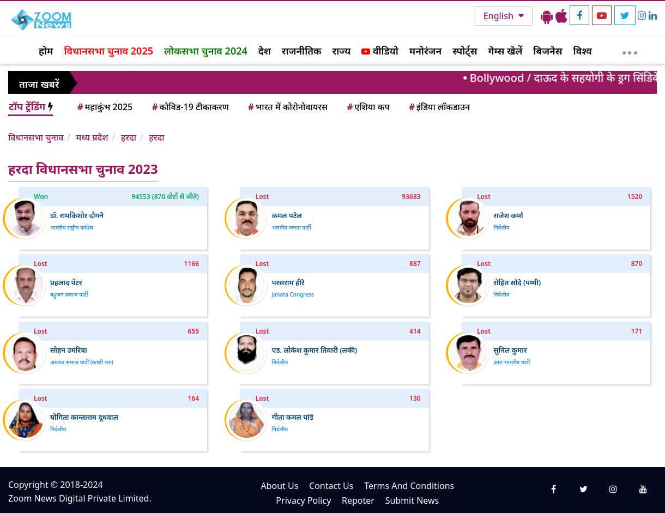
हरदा (128, 137)
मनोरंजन (425, 50)
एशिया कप (368, 107)
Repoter (358, 500)
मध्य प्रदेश (92, 137)
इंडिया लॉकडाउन (438, 107)
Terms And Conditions (409, 486)
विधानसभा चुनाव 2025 (108, 50)
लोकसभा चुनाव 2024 (205, 50)
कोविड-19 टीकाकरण (189, 107)
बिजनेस (547, 50)
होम (46, 50)
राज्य (341, 50)
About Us (279, 486)
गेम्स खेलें (505, 50)
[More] (629, 50)
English (499, 16)
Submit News (412, 500)
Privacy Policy (303, 500)
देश (264, 50)
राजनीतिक (302, 50)
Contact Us (331, 486)
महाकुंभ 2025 (104, 107)
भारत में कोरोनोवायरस (287, 107)
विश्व (582, 50)
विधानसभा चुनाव (35, 137)
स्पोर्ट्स (464, 50)
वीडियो (379, 50)
